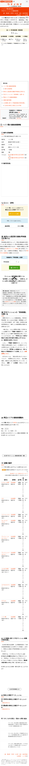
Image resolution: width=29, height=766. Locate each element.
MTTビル (4, 601)
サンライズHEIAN (4, 521)
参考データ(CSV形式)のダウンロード (19, 473)
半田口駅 (21, 157)
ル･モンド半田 (5, 482)
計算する (14, 268)
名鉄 (20, 13)
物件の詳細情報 (8, 88)
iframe (14, 63)
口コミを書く (14, 214)
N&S (3, 498)
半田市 (12, 13)
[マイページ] (14, 1)
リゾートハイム (6, 514)
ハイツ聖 (4, 617)
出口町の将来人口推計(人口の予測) (12, 105)
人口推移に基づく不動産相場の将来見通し (14, 103)
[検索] (2, 1)
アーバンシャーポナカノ (6, 553)
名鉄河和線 (25, 13)
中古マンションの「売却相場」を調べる (13, 94)
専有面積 (6, 262)
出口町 (16, 13)
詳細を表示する (5, 702)
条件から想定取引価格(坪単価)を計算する (14, 91)
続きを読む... (19, 118)
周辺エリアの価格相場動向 (10, 97)
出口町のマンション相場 (11, 248)
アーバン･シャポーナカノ (5, 537)
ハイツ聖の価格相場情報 (9, 86)
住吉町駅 (18, 15)
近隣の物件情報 (7, 100)
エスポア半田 (5, 568)
